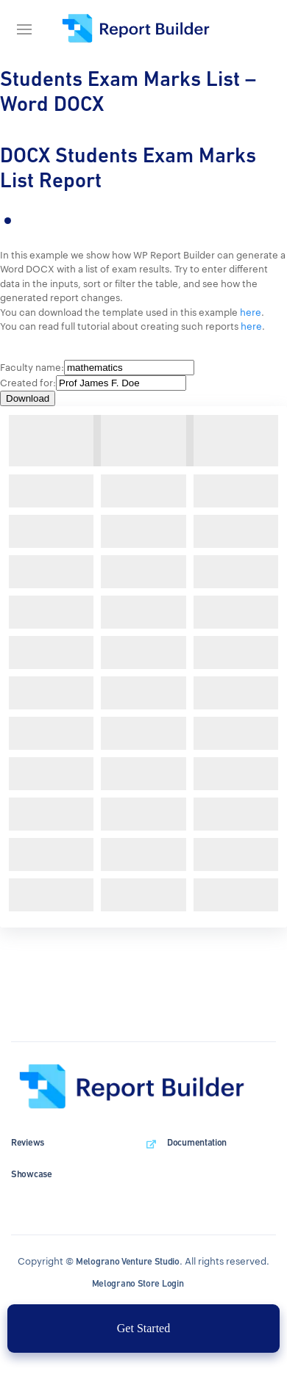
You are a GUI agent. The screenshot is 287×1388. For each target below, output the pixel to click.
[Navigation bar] (29, 29)
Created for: (28, 382)
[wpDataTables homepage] (143, 1087)
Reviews (27, 1142)
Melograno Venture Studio (128, 1261)
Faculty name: (32, 367)
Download (27, 398)
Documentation (197, 1142)
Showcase (31, 1173)
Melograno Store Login (138, 1283)
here (250, 312)
